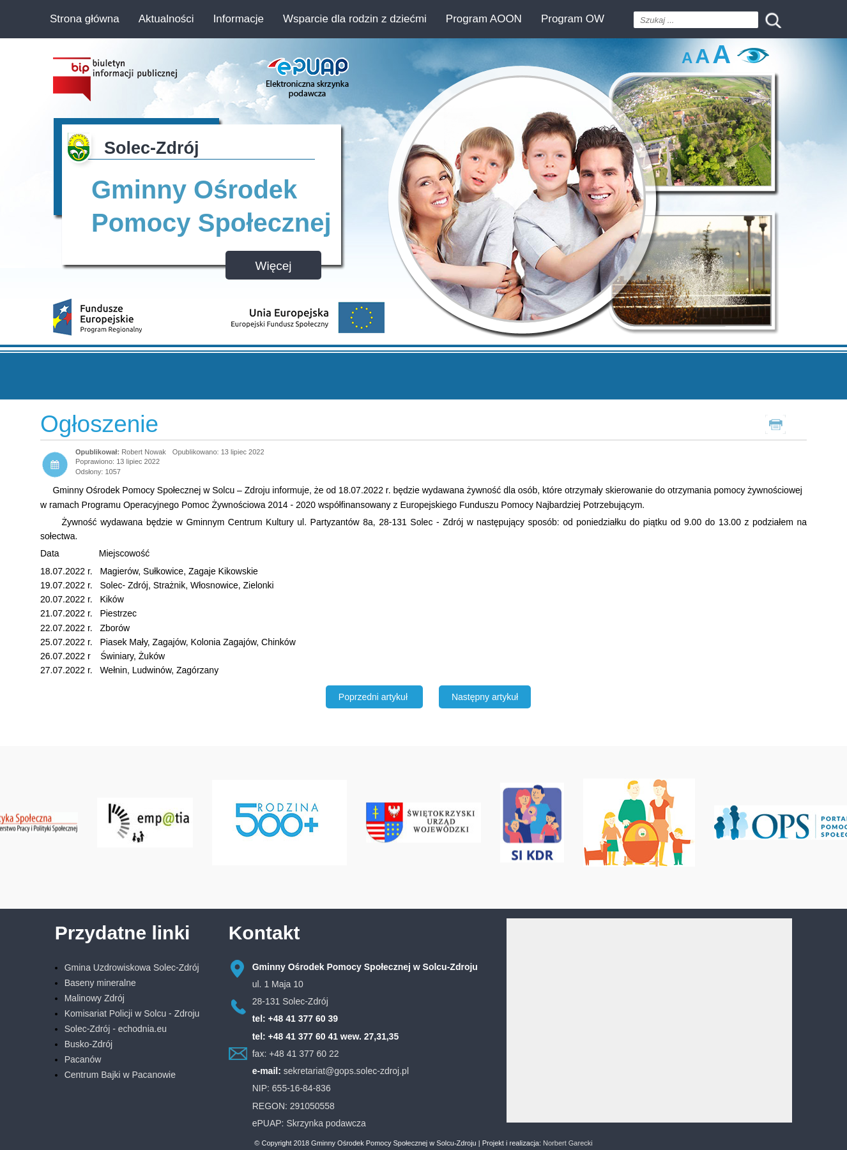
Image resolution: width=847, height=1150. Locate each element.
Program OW (572, 19)
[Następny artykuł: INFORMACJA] (485, 696)
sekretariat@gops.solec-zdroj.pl (346, 1071)
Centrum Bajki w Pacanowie (120, 1075)
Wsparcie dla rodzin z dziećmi (355, 19)
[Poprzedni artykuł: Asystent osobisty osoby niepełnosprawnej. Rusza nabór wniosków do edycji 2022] (374, 696)
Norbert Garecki (568, 1143)
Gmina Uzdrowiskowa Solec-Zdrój (132, 967)
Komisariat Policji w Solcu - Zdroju (132, 1013)
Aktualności (166, 19)
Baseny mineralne (100, 983)
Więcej (273, 266)
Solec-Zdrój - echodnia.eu (116, 1029)
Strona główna (84, 19)
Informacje (238, 19)
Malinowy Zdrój (95, 998)
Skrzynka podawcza (326, 1123)
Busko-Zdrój (88, 1044)
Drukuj (790, 423)
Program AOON (484, 19)
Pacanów (83, 1059)
